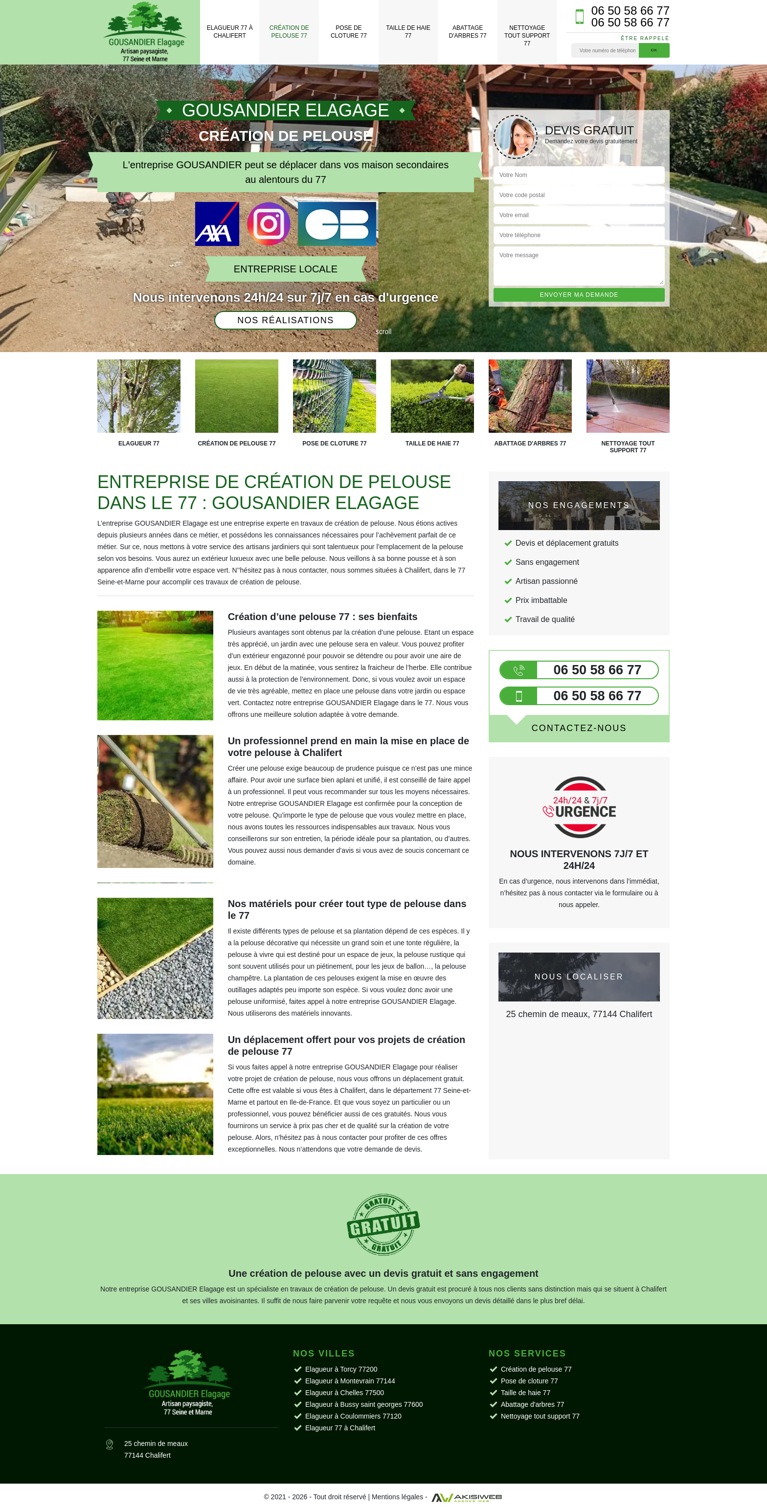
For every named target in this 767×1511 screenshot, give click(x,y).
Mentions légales (397, 1497)
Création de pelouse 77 (289, 31)
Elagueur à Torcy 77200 (341, 1369)
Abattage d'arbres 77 (468, 31)
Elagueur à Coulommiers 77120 (353, 1416)
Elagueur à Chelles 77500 (344, 1393)
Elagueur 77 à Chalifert (230, 31)
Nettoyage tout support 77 (527, 35)
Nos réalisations (285, 320)
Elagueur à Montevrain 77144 (350, 1381)
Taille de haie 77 (408, 31)
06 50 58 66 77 (630, 11)
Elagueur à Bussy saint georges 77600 (364, 1404)
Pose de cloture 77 (349, 31)
